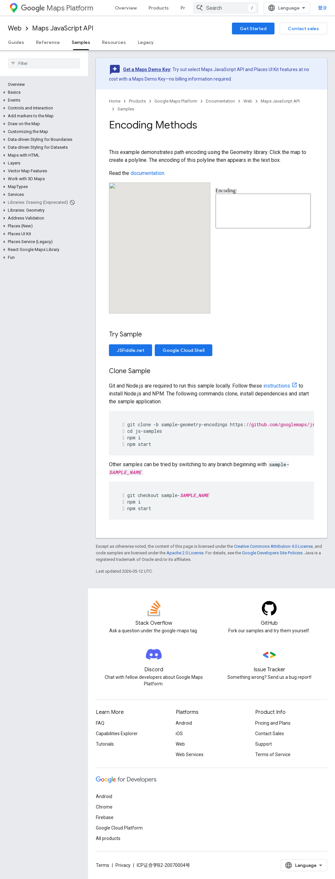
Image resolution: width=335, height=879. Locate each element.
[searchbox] (44, 63)
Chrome (104, 807)
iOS (179, 733)
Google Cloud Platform (119, 828)
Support (263, 744)
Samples (125, 108)
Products (159, 8)
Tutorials (105, 744)
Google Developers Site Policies (272, 552)
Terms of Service (273, 754)
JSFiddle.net (130, 350)
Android (184, 723)
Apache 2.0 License (185, 552)
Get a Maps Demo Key (146, 69)
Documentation (220, 101)
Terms (102, 865)
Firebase (105, 817)
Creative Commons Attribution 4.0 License (273, 546)
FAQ (100, 723)
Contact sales (303, 28)
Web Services (189, 754)
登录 (322, 7)
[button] (42, 92)
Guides (16, 42)
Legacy (146, 42)
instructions (276, 386)
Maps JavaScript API (62, 28)
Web (15, 28)
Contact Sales (269, 733)
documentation (147, 173)
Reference (48, 42)
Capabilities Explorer (117, 733)
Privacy (123, 865)
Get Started (253, 28)
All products (108, 838)
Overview (126, 8)
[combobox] (225, 8)
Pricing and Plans (273, 723)
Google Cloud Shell (183, 350)
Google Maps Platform (175, 101)
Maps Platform (57, 8)
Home (114, 101)
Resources (114, 42)
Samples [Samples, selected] (81, 42)
